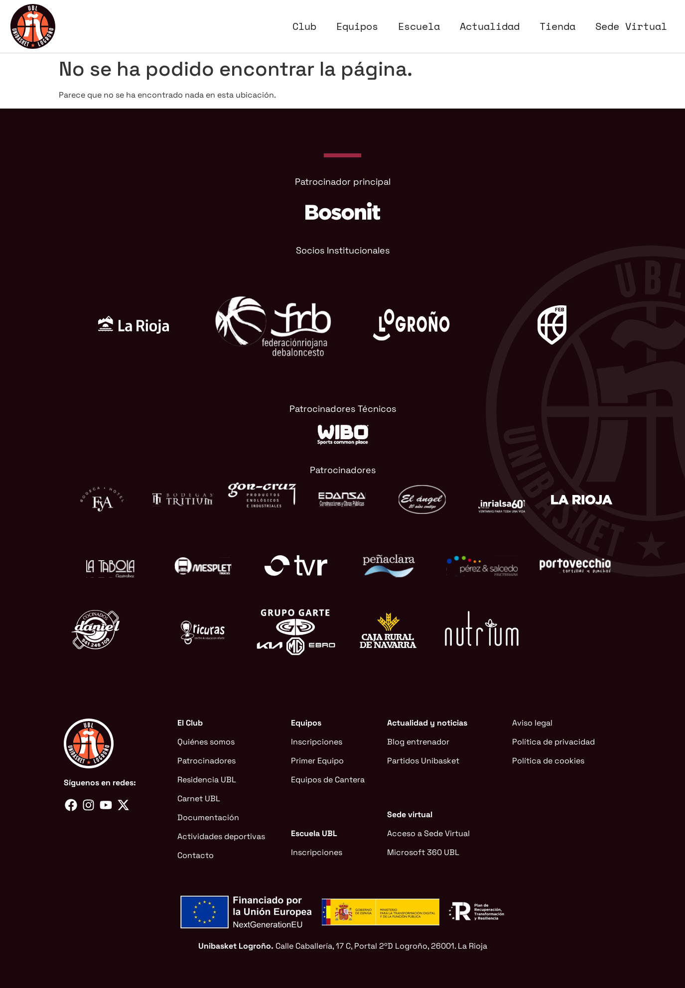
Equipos (357, 26)
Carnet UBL (198, 798)
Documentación (208, 817)
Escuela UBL (314, 833)
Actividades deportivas (221, 836)
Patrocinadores (206, 760)
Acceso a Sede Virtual (428, 833)
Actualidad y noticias (427, 723)
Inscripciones (316, 742)
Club (304, 26)
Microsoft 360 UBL (423, 852)
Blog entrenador (418, 742)
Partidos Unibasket (423, 760)
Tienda (557, 26)
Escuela (419, 26)
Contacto (195, 855)
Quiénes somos (206, 742)
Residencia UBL (206, 779)
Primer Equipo (317, 760)
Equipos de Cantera (328, 779)
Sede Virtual (631, 26)
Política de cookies (548, 760)
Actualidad (490, 26)
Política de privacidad (553, 742)
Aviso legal (532, 723)
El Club (190, 723)
